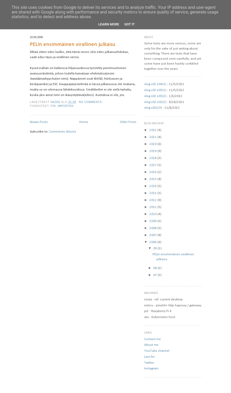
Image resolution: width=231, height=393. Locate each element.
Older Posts (128, 122)
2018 (153, 158)
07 (155, 275)
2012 (153, 200)
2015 (153, 179)
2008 (153, 228)
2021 (153, 137)
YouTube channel (156, 351)
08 (155, 268)
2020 (153, 144)
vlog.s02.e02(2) (155, 102)
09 (155, 248)
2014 (153, 186)
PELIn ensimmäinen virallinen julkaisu (72, 44)
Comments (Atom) (62, 131)
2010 (153, 214)
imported (66, 106)
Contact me (152, 339)
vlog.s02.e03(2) (155, 96)
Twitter (149, 362)
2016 (153, 172)
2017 (153, 165)
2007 (153, 235)
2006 (153, 242)
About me (151, 345)
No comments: (91, 102)
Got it (129, 24)
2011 (153, 207)
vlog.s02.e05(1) (155, 90)
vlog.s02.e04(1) (155, 84)
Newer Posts (39, 122)
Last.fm (149, 356)
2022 (153, 130)
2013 (153, 193)
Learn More (108, 24)
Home (83, 122)
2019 (153, 151)
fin (53, 106)
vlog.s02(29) (153, 107)
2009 (153, 221)
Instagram (151, 368)
